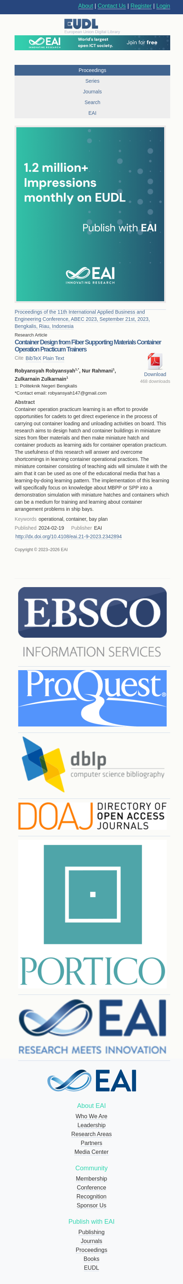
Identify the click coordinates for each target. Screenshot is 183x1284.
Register (141, 6)
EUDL (91, 1268)
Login (163, 6)
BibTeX (33, 358)
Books (91, 1259)
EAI (92, 113)
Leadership (91, 1125)
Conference (91, 1188)
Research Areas (91, 1134)
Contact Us (112, 6)
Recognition (91, 1196)
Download (155, 374)
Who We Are (92, 1116)
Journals (91, 1241)
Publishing (92, 1232)
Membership (91, 1179)
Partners (91, 1143)
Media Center (91, 1152)
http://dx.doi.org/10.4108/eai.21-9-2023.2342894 (68, 536)
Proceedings (91, 1250)
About (85, 6)
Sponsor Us (92, 1205)
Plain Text (53, 358)
